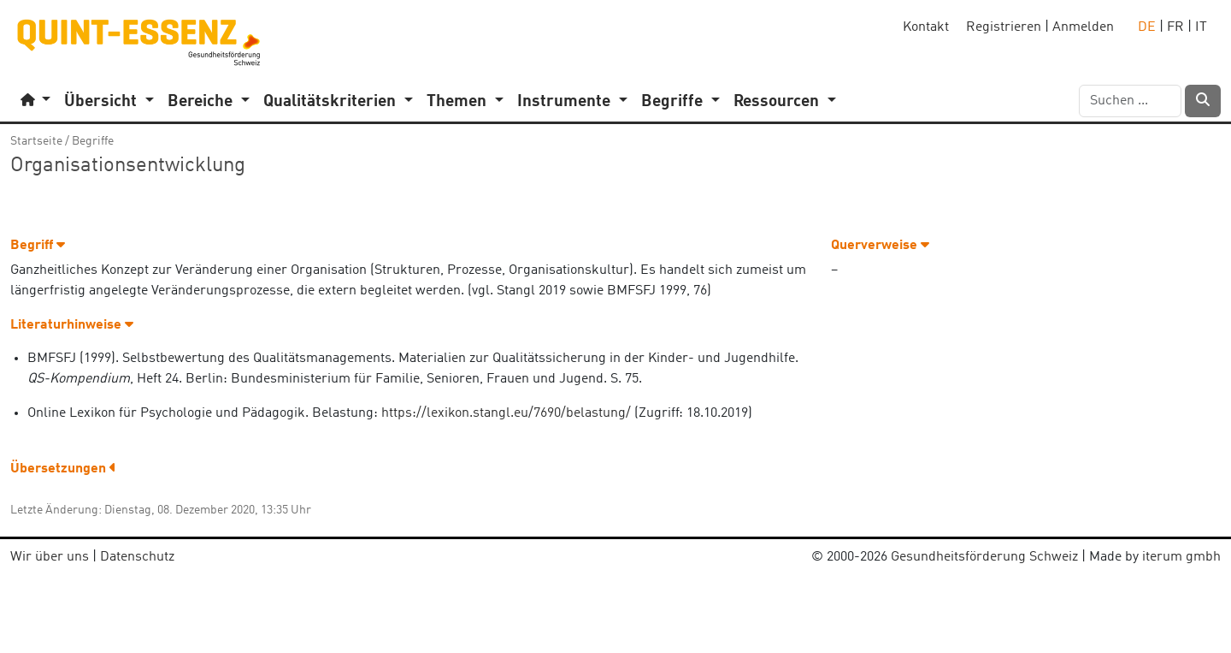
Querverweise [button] (880, 245)
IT (1201, 27)
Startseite (36, 141)
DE (1147, 27)
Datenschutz (137, 557)
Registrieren (1003, 27)
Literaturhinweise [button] (71, 325)
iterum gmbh (1181, 557)
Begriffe (93, 141)
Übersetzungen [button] (63, 469)
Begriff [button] (37, 245)
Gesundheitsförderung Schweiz (984, 557)
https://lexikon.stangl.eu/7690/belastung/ (506, 413)
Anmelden (1083, 27)
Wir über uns (49, 557)
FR (1175, 27)
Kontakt (926, 27)
